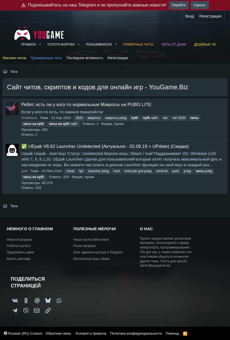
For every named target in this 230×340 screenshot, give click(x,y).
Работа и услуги (19, 246)
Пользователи (99, 44)
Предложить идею (20, 252)
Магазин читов (14, 58)
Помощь (172, 333)
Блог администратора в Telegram (98, 252)
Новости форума (19, 240)
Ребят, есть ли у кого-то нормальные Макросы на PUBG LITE (86, 104)
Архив (119, 124)
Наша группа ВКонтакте (91, 240)
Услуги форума (61, 44)
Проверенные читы (46, 58)
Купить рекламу (18, 259)
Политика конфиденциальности (136, 333)
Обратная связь (58, 333)
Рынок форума (84, 246)
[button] (40, 44)
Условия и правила (90, 333)
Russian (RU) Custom (23, 333)
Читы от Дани (173, 44)
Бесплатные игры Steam (91, 259)
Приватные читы (138, 44)
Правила (28, 44)
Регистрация (118, 58)
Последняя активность (84, 58)
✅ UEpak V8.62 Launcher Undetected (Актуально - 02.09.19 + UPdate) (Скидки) (105, 146)
